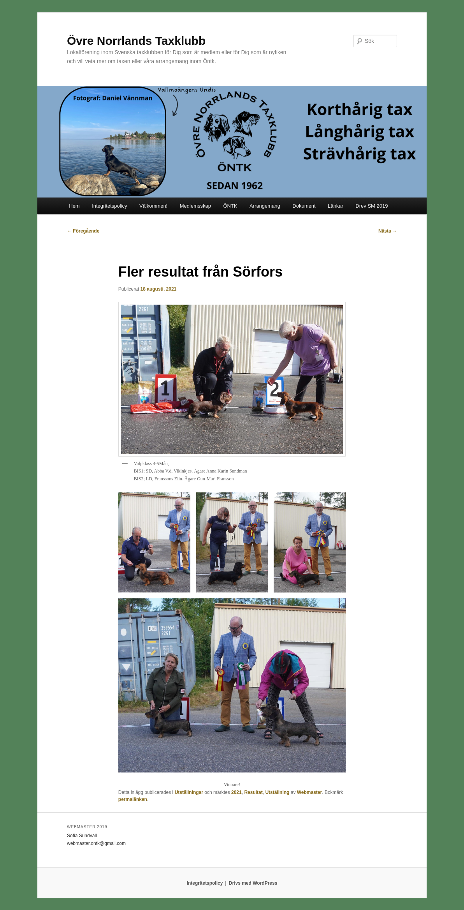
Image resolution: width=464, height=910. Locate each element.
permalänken (132, 799)
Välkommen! (153, 206)
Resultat (253, 792)
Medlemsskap (195, 206)
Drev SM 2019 (371, 206)
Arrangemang (265, 206)
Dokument (303, 206)
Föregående (83, 231)
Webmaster (309, 792)
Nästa (387, 231)
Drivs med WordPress (253, 883)
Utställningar (189, 792)
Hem (74, 206)
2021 (236, 792)
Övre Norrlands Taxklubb (136, 40)
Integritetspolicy (109, 206)
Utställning (277, 792)
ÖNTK (230, 206)
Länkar (335, 206)
